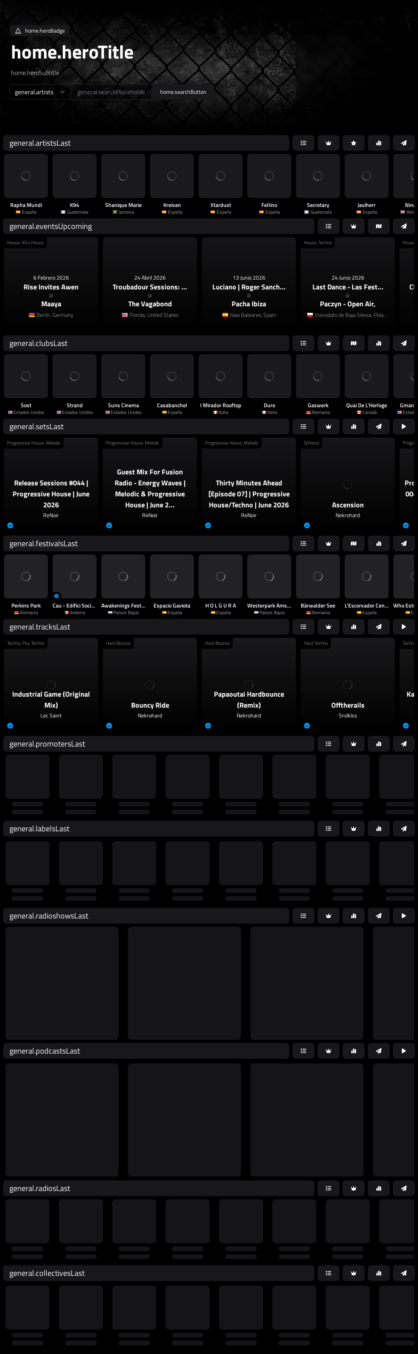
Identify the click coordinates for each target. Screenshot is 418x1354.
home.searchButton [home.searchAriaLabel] (183, 92)
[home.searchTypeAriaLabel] (39, 92)
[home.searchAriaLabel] (111, 92)
